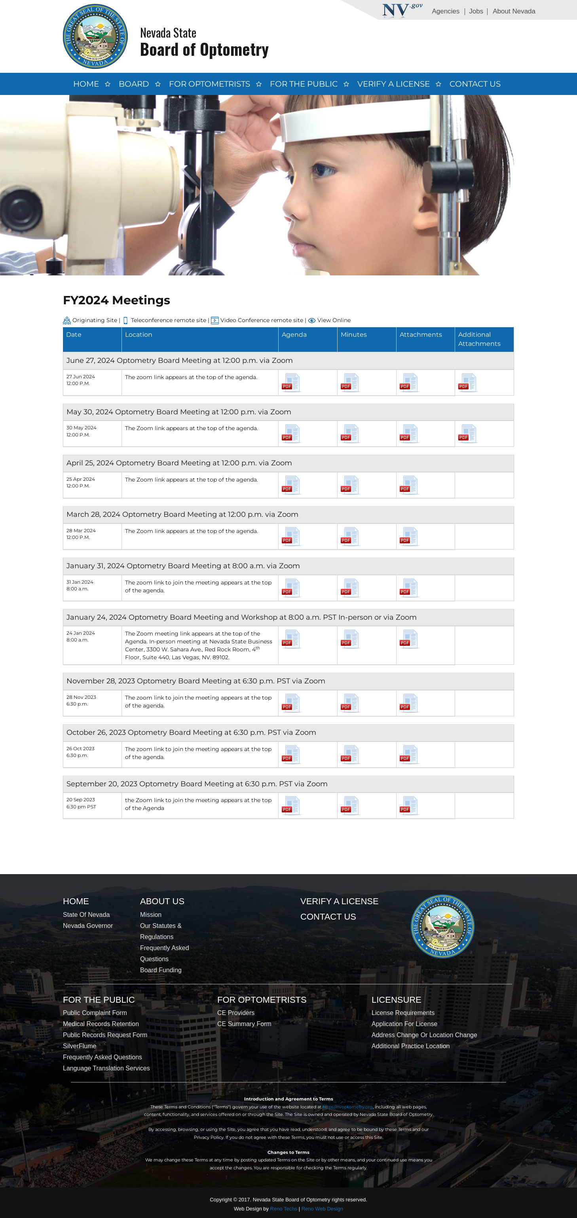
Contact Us (475, 84)
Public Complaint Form (95, 1012)
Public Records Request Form (105, 1035)
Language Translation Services (106, 1068)
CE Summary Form (244, 1024)
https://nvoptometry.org (348, 1107)
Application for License (404, 1024)
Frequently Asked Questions (102, 1057)
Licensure (396, 1000)
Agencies (445, 11)
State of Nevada (86, 914)
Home (86, 84)
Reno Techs (283, 1209)
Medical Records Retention (101, 1024)
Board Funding (161, 970)
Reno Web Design (322, 1209)
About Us (162, 901)
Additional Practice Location (411, 1046)
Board (134, 84)
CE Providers (235, 1012)
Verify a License (393, 84)
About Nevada (514, 11)
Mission (150, 914)
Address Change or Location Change (424, 1035)
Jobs (476, 11)
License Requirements (403, 1012)
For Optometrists (209, 84)
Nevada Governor (88, 925)
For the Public (304, 84)
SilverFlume (79, 1046)
